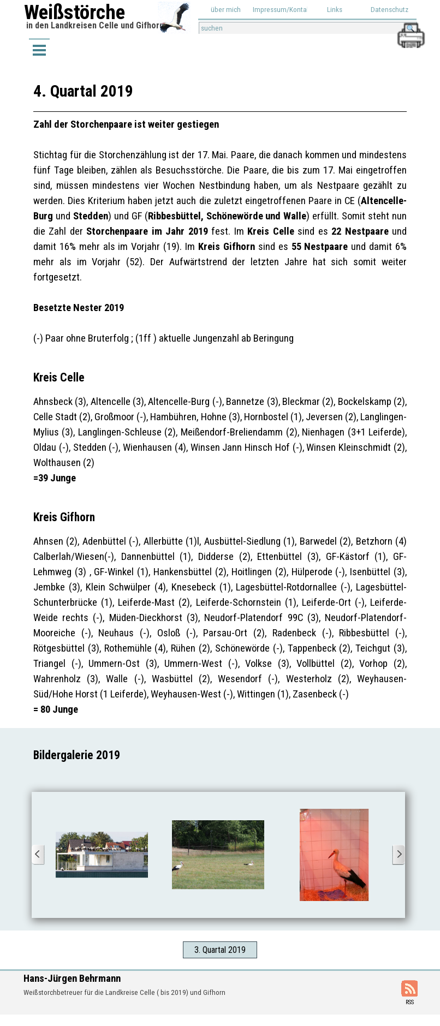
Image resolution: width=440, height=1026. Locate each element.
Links (334, 9)
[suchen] (308, 28)
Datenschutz (389, 9)
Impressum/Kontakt (282, 9)
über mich (226, 9)
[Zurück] (38, 854)
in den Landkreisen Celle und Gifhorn (95, 25)
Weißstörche (74, 12)
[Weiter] (398, 854)
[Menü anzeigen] (39, 49)
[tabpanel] (220, 398)
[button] (410, 27)
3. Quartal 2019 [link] (220, 950)
